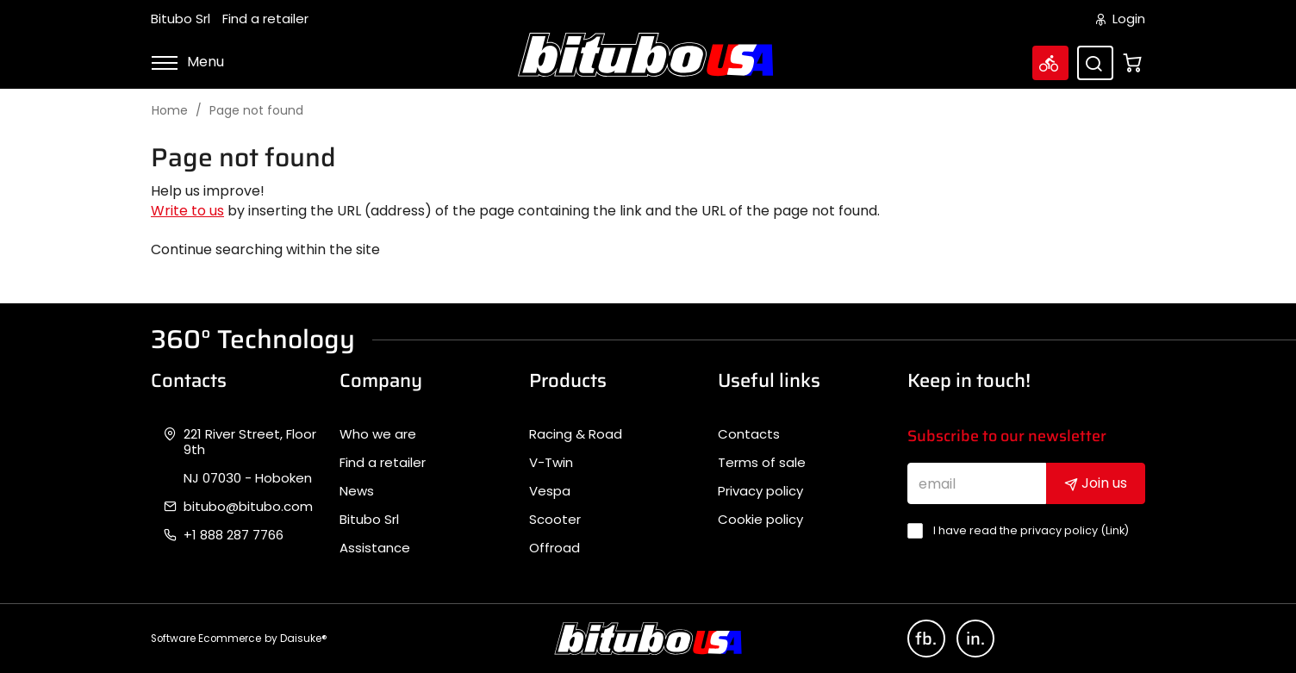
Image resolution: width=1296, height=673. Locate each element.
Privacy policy (760, 491)
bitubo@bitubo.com (248, 506)
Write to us (187, 211)
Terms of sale (762, 462)
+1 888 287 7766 (234, 535)
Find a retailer (265, 19)
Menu (187, 61)
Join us (1095, 483)
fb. (926, 638)
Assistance (375, 548)
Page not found (256, 110)
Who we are (378, 434)
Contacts (749, 434)
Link (1115, 530)
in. (975, 638)
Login (1120, 19)
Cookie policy (760, 519)
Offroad (554, 548)
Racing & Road (575, 434)
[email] (977, 483)
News (357, 491)
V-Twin (551, 462)
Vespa (549, 491)
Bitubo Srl (180, 19)
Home (170, 110)
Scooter (555, 519)
